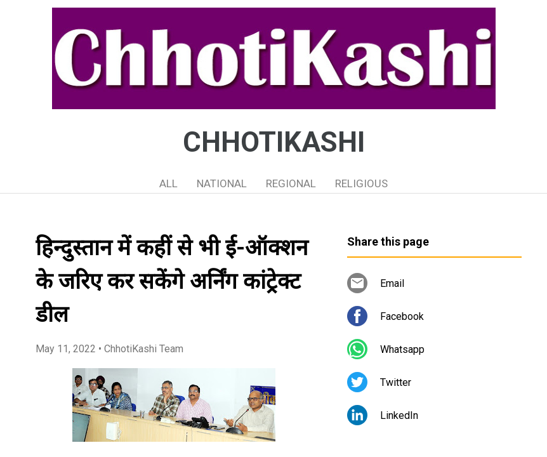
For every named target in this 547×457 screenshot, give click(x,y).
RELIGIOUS (361, 183)
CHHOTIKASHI (274, 142)
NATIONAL (222, 183)
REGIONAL (291, 183)
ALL (168, 183)
